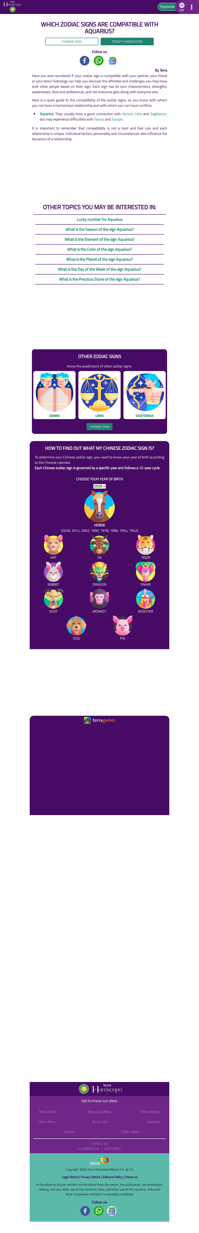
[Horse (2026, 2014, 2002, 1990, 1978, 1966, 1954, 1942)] (99, 512)
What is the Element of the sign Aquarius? (99, 239)
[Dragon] (99, 575)
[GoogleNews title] (113, 60)
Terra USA (99, 1121)
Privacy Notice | (92, 1177)
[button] (181, 7)
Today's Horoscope (127, 41)
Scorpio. (117, 119)
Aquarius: (47, 113)
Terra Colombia (99, 1111)
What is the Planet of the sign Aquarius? (99, 259)
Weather (153, 1121)
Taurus (99, 119)
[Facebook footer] (85, 1210)
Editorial (113, 1148)
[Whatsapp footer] (99, 1210)
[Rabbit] (53, 575)
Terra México (150, 1111)
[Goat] (53, 602)
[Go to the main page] (13, 7)
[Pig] (123, 629)
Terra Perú (47, 1121)
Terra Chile (47, 1111)
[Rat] (53, 548)
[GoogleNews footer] (112, 1210)
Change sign (72, 41)
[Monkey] (99, 602)
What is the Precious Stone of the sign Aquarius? (99, 279)
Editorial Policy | (114, 1177)
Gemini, (128, 113)
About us (131, 1177)
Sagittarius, (158, 113)
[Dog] (76, 629)
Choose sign (99, 426)
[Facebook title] (85, 60)
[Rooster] (146, 602)
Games (69, 1131)
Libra (138, 113)
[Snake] (146, 575)
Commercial (88, 1148)
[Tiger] (146, 548)
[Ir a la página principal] (36, 730)
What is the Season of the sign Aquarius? (100, 229)
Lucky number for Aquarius (99, 219)
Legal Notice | (71, 1177)
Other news (130, 1131)
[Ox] (99, 548)
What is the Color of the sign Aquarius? (99, 249)
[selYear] (99, 486)
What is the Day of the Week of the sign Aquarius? (99, 269)
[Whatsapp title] (99, 60)
